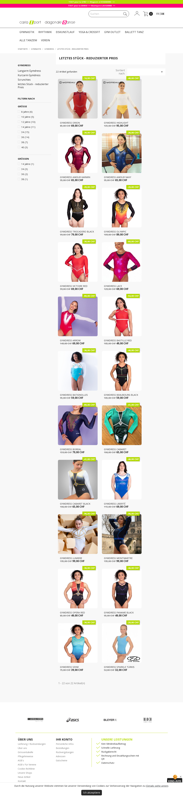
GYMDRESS (24, 65)
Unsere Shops (25, 772)
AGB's (21, 760)
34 (25, 132)
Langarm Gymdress (29, 71)
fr (157, 14)
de (162, 14)
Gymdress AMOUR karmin (75, 177)
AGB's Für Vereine (27, 764)
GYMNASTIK (27, 32)
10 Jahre (27, 116)
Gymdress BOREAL (70, 449)
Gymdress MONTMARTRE (118, 558)
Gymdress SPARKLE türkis (119, 666)
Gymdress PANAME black (119, 612)
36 (25, 137)
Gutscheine (61, 760)
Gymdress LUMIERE (71, 558)
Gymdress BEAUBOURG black (121, 394)
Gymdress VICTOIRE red (73, 286)
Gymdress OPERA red (72, 612)
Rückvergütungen (65, 752)
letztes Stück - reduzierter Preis (33, 86)
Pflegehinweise (25, 756)
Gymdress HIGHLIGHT (116, 122)
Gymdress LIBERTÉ (114, 503)
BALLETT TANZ (134, 32)
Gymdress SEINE (69, 666)
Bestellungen (62, 748)
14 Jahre (28, 127)
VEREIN (45, 40)
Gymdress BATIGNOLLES (74, 394)
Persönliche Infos (65, 743)
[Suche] (109, 13)
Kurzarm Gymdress (29, 75)
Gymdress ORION (70, 122)
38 (24, 142)
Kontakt (22, 781)
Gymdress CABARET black (75, 503)
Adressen (60, 756)
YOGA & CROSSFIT (89, 32)
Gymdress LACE (113, 286)
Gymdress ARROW (70, 340)
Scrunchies (24, 79)
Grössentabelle (25, 752)
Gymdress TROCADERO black (77, 231)
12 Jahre (28, 121)
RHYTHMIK (45, 32)
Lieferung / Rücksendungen (32, 743)
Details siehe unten (156, 785)
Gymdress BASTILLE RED (118, 340)
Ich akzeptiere (91, 792)
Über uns (22, 748)
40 (24, 147)
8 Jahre (27, 111)
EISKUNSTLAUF (65, 32)
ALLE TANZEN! (28, 40)
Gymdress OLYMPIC (115, 231)
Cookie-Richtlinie (26, 768)
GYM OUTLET (112, 32)
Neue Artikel (24, 776)
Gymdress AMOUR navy (117, 177)
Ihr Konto (64, 739)
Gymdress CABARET (115, 449)
